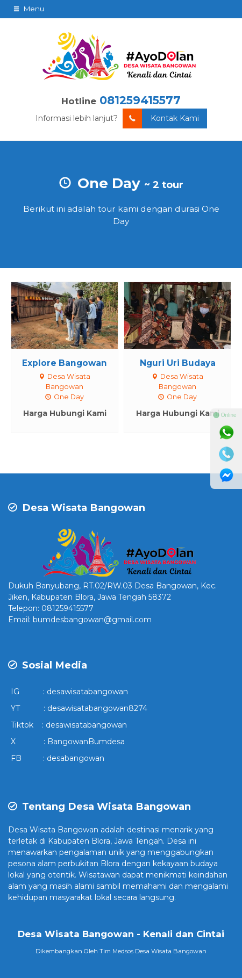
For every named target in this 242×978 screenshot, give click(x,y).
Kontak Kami (161, 118)
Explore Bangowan (64, 363)
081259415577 (140, 100)
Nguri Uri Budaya (178, 363)
